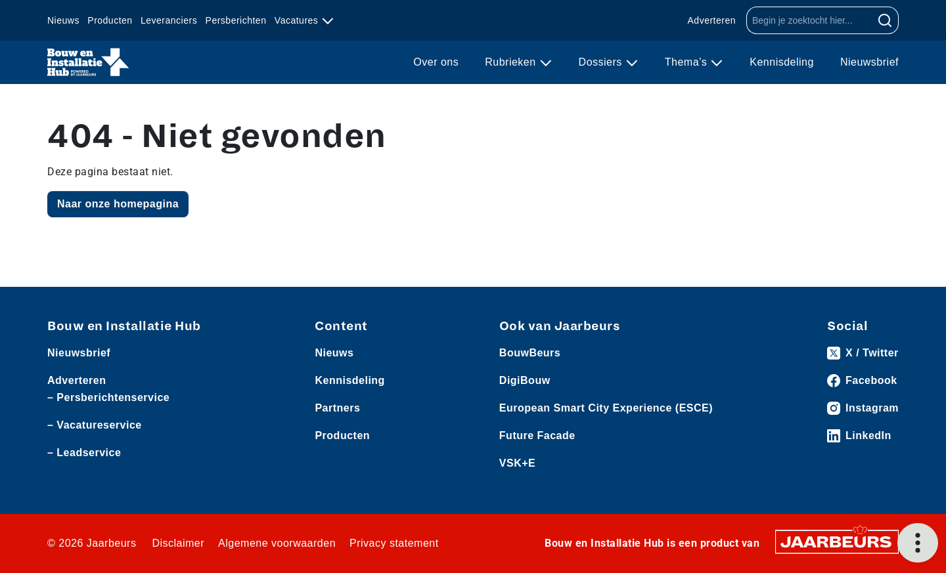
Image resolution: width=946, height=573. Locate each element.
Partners (337, 408)
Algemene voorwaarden (277, 543)
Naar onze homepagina (118, 203)
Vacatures (298, 20)
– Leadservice (84, 452)
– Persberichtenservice (108, 397)
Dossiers (602, 62)
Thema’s (688, 62)
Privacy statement (394, 543)
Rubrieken (512, 62)
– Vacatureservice (94, 425)
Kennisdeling (782, 62)
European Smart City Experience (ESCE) (606, 408)
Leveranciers (169, 20)
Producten (109, 20)
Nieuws (63, 20)
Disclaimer (178, 543)
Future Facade (537, 435)
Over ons (436, 62)
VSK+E (517, 463)
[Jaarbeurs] (837, 541)
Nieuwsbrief (869, 62)
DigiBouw (525, 380)
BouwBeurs (529, 352)
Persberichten (236, 20)
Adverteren (712, 20)
